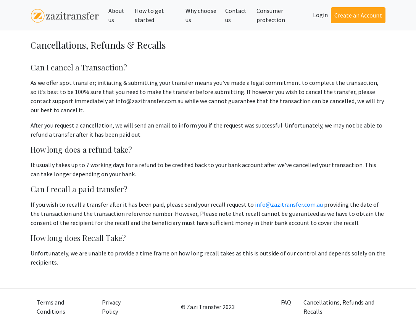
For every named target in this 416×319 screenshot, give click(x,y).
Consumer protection (270, 15)
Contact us (236, 15)
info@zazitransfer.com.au (289, 204)
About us (116, 15)
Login (320, 15)
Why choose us (200, 15)
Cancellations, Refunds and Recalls (338, 306)
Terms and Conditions (51, 306)
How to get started (149, 15)
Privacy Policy (111, 306)
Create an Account (358, 15)
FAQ (286, 302)
